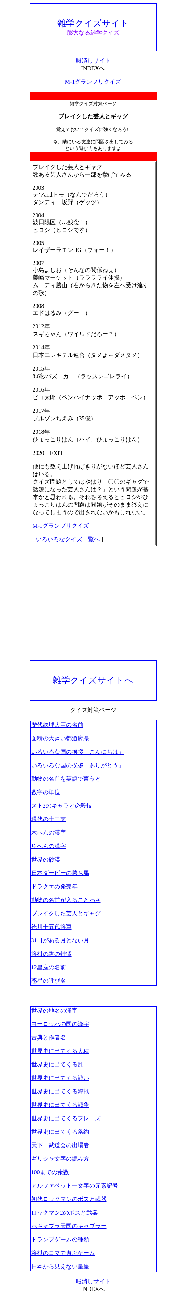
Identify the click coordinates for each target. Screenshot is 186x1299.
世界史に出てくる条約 (60, 1132)
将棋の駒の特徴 (51, 954)
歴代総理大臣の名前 (57, 725)
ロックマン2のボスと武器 (64, 1212)
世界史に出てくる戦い (60, 1078)
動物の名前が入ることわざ (66, 900)
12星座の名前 (48, 967)
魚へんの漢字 (48, 846)
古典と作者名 (48, 1037)
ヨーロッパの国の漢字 (60, 1024)
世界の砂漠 (45, 859)
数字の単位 (45, 792)
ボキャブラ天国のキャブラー (69, 1226)
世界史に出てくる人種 (60, 1051)
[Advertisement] (93, 603)
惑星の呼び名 (48, 981)
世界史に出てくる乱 (57, 1064)
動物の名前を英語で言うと (66, 779)
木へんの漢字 (48, 832)
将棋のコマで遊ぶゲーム (63, 1253)
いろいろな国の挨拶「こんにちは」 (77, 752)
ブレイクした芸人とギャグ (66, 913)
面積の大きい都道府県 (60, 738)
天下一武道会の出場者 (60, 1145)
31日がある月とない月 (60, 940)
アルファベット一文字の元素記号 (74, 1186)
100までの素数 (50, 1172)
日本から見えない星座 (60, 1266)
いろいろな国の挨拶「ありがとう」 (77, 765)
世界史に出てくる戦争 (60, 1105)
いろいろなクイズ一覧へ (68, 539)
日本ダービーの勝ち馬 (60, 873)
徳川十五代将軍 (51, 927)
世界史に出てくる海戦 (60, 1091)
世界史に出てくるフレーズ (66, 1118)
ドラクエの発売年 (54, 886)
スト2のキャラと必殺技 (61, 806)
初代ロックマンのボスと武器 (69, 1199)
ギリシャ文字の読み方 (60, 1159)
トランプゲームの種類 (60, 1239)
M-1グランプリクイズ (93, 82)
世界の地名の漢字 (54, 1010)
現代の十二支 (48, 819)
